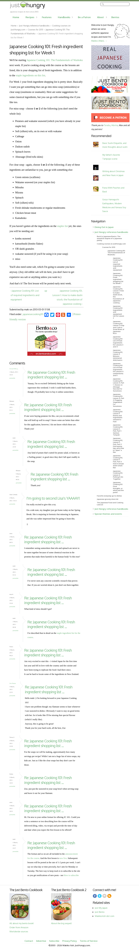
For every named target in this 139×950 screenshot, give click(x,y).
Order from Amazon (18, 927)
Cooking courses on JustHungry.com (111, 244)
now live (63, 858)
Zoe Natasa (12, 683)
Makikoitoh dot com (104, 916)
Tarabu (107, 125)
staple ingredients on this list (30, 75)
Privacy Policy (69, 941)
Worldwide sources (18, 931)
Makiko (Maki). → (99, 40)
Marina (114, 125)
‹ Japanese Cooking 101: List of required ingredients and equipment (25, 295)
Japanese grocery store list (107, 499)
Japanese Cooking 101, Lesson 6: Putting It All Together (118, 475)
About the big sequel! (61, 923)
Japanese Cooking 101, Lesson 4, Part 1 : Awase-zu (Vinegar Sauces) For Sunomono (118, 385)
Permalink (12, 378)
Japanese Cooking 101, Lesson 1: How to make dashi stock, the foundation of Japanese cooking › (67, 297)
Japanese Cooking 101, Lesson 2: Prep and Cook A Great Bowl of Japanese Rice (118, 327)
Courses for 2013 (35, 29)
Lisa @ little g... (14, 368)
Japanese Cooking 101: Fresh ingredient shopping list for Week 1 (118, 278)
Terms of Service (88, 941)
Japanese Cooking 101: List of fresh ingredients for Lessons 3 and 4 (118, 342)
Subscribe (54, 941)
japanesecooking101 (33, 314)
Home (16, 17)
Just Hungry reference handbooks (34, 25)
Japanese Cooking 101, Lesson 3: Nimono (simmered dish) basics (118, 355)
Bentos (115, 17)
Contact (29, 941)
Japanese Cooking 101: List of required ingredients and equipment (118, 264)
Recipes (30, 17)
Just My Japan (101, 908)
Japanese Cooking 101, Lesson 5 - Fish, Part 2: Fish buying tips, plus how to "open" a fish (118, 445)
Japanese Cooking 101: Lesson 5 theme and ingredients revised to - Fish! (118, 416)
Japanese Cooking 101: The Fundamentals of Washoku (55, 60)
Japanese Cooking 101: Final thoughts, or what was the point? (118, 487)
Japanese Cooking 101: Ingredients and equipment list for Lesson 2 (118, 312)
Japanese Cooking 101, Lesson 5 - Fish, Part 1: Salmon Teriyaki (118, 430)
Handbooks (64, 17)
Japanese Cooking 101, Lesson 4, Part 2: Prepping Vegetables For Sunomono (118, 400)
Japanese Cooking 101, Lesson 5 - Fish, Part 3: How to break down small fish (118, 462)
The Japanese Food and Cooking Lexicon (110, 504)
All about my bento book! (21, 923)
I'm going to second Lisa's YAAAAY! (53, 498)
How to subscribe (71, 875)
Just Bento (100, 912)
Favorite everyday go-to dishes (109, 496)
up (45, 290)
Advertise (41, 941)
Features (46, 17)
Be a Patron (84, 17)
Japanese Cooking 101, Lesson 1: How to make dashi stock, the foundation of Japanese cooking (118, 295)
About (100, 17)
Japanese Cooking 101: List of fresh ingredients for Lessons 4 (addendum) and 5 (118, 369)
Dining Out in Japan (104, 227)
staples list (62, 226)
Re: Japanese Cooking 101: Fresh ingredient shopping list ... (51, 374)
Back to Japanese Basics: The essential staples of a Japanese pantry (109, 238)
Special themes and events (108, 513)
